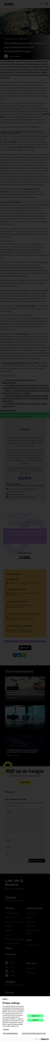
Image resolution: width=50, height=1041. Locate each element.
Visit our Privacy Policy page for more (33, 1033)
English (6, 999)
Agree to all (35, 1016)
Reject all (35, 1020)
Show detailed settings (10, 1033)
